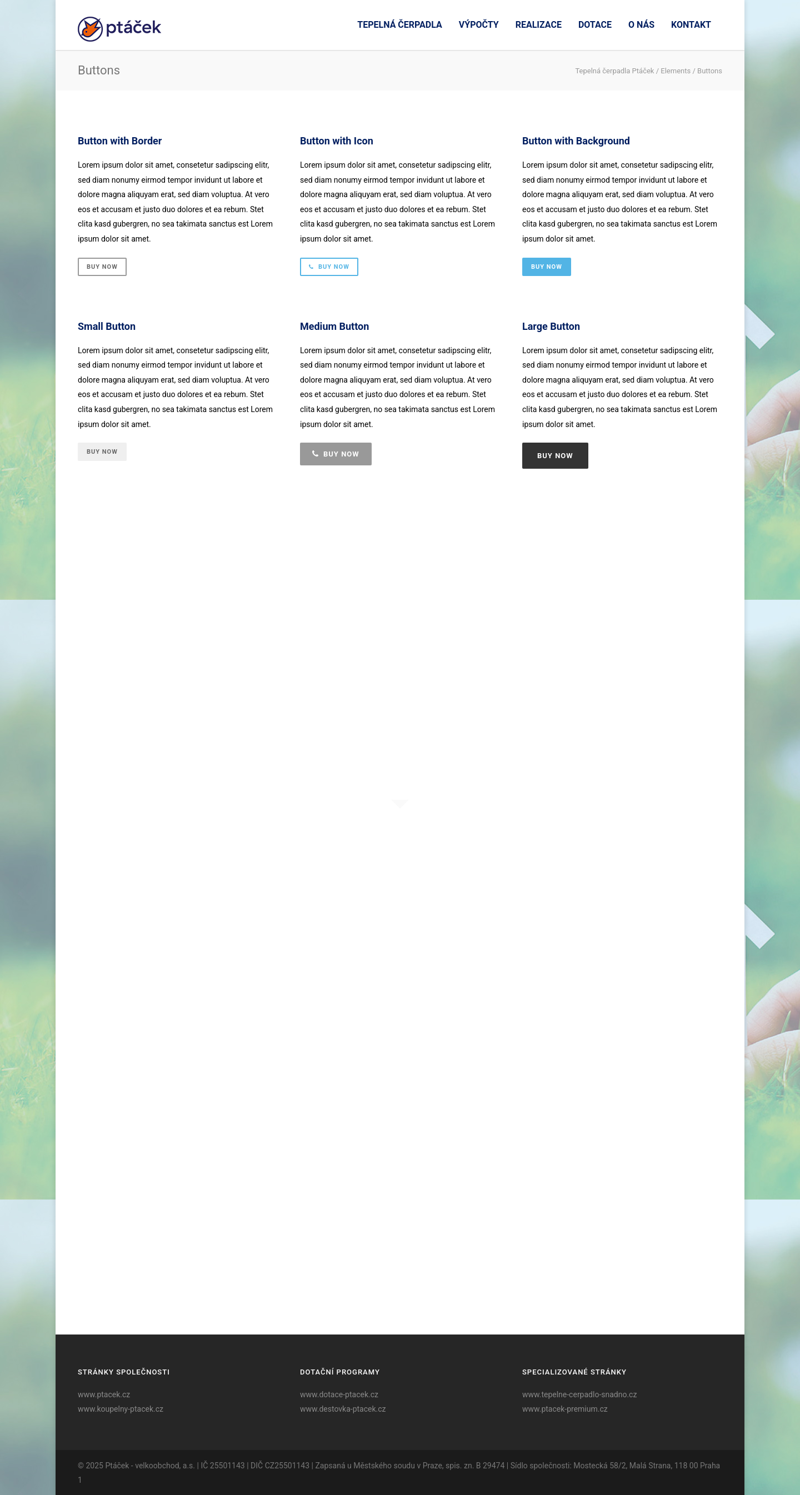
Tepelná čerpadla (399, 24)
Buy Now (102, 266)
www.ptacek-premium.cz (565, 1408)
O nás (641, 24)
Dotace (595, 24)
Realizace (539, 24)
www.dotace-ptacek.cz (339, 1394)
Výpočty (479, 24)
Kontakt (691, 24)
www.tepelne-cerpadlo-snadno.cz (579, 1394)
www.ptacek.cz (104, 1394)
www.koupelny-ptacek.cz (120, 1408)
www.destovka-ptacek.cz (343, 1408)
